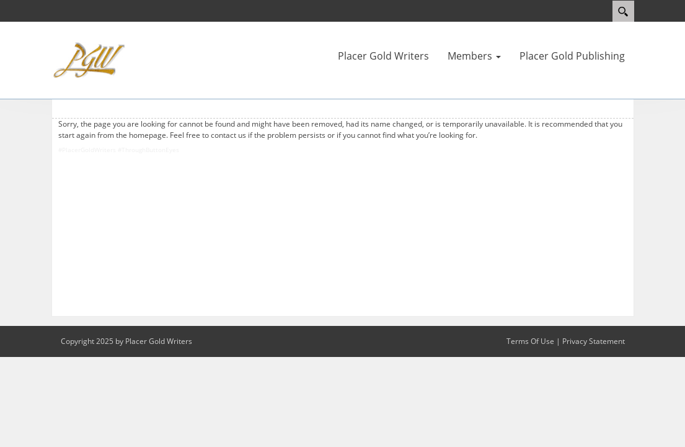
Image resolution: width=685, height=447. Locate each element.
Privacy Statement (593, 341)
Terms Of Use (530, 341)
